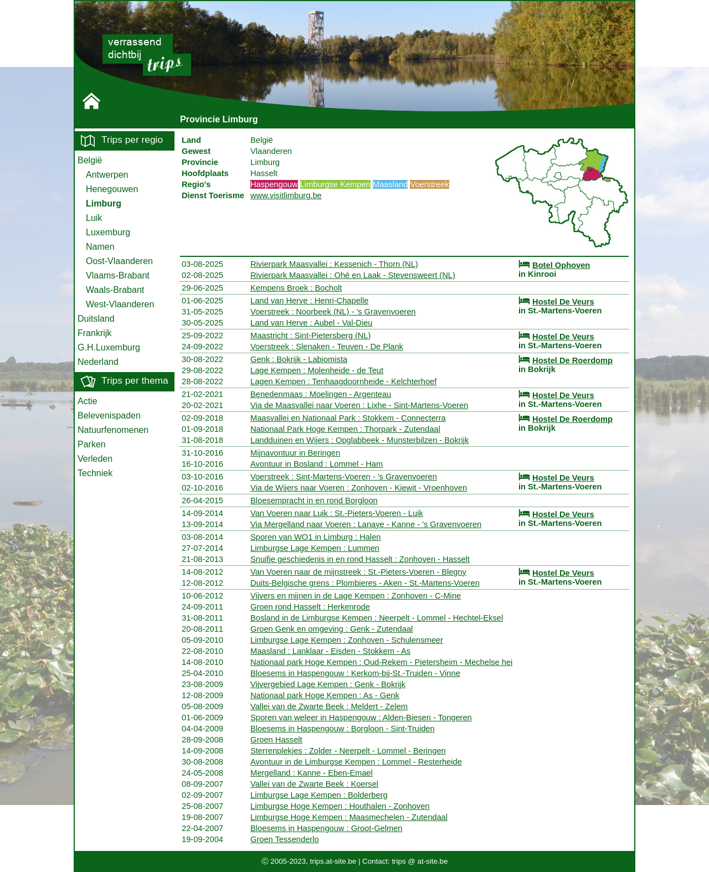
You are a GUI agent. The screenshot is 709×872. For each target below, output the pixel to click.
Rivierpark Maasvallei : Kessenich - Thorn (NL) (334, 264)
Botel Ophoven (561, 265)
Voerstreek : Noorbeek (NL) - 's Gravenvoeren (333, 311)
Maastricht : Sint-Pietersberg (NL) (310, 335)
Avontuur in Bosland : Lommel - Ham (316, 464)
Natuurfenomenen (113, 430)
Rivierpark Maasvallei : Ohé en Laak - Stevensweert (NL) (352, 275)
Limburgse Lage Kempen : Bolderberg (319, 795)
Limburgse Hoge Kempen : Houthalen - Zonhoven (339, 806)
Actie (87, 401)
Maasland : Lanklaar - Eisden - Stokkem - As (330, 651)
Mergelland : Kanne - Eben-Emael (311, 772)
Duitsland (96, 318)
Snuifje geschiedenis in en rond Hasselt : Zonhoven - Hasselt (360, 559)
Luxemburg (108, 232)
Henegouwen (112, 189)
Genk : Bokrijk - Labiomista (298, 359)
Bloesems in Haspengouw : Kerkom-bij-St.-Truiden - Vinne (355, 673)
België (90, 160)
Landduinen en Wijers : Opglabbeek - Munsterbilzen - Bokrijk (359, 440)
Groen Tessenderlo (284, 839)
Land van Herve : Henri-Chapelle (309, 300)
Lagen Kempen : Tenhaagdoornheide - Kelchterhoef (343, 381)
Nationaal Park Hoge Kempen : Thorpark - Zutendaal (345, 429)
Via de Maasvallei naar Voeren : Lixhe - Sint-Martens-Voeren (359, 405)
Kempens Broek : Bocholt (296, 287)
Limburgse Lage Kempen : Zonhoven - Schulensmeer (346, 640)
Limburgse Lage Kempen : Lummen (314, 548)
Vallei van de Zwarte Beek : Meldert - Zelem (329, 706)
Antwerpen (107, 174)
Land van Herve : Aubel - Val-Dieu (311, 322)
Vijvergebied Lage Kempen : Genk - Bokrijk (327, 684)
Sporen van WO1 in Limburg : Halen (315, 537)
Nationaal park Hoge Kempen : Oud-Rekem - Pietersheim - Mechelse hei (381, 662)
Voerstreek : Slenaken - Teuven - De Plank (326, 346)
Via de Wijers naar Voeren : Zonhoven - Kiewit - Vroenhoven (358, 487)
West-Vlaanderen (120, 304)
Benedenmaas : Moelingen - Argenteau (320, 394)
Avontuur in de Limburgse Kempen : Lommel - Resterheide (356, 761)
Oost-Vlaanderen (119, 261)
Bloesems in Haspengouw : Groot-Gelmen (326, 828)
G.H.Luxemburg (109, 347)
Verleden (95, 458)
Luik (94, 218)
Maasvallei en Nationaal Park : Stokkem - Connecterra (348, 418)
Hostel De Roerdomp (572, 360)
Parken (92, 444)
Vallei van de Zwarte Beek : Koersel (314, 784)
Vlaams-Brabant (118, 275)
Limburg (103, 203)
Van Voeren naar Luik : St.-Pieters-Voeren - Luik (336, 513)
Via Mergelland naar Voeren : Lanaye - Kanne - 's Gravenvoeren (365, 524)
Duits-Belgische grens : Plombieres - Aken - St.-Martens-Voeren (365, 583)
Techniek (95, 473)
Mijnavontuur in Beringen (295, 452)
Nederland (98, 362)
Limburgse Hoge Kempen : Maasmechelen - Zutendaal (349, 817)
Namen (100, 246)
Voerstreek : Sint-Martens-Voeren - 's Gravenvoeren (343, 476)
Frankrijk (94, 333)
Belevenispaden (109, 415)
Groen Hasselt (276, 739)
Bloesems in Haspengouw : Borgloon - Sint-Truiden (342, 728)
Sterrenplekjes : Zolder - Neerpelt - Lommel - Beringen (348, 750)
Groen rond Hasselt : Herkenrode (310, 606)
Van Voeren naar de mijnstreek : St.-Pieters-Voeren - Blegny (358, 571)
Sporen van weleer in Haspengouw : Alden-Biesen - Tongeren (361, 717)
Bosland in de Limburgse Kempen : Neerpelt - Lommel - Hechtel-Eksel (376, 617)
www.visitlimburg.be (286, 195)
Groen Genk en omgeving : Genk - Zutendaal (331, 629)
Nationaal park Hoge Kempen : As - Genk (324, 695)
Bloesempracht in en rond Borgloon (314, 500)
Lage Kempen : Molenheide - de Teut (316, 370)
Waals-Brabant (115, 290)
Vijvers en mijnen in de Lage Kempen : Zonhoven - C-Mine (355, 595)
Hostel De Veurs (563, 301)
